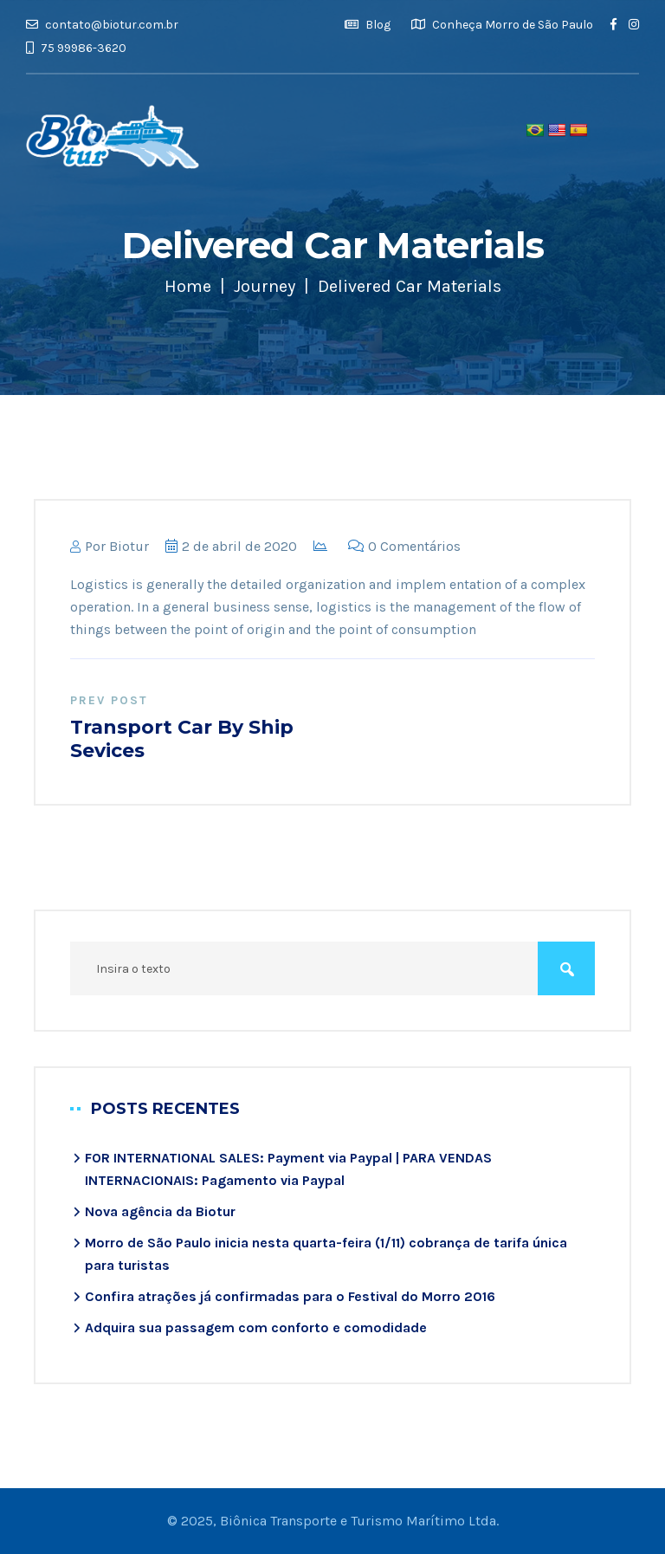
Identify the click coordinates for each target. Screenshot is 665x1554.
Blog (368, 24)
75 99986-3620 (76, 48)
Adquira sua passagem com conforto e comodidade (256, 1327)
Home (188, 286)
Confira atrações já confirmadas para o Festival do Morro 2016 (290, 1296)
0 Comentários (404, 546)
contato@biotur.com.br (102, 24)
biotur (129, 546)
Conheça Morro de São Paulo (502, 24)
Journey (264, 286)
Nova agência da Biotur (160, 1211)
